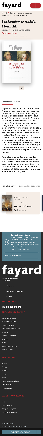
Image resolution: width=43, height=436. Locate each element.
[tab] (7, 102)
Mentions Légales (8, 424)
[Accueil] (11, 5)
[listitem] (4, 307)
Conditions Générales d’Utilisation (14, 426)
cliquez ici (25, 249)
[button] (20, 36)
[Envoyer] (36, 255)
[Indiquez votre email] (19, 255)
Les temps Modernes (25, 13)
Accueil (4, 13)
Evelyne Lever (10, 33)
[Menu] (35, 5)
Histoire (12, 13)
